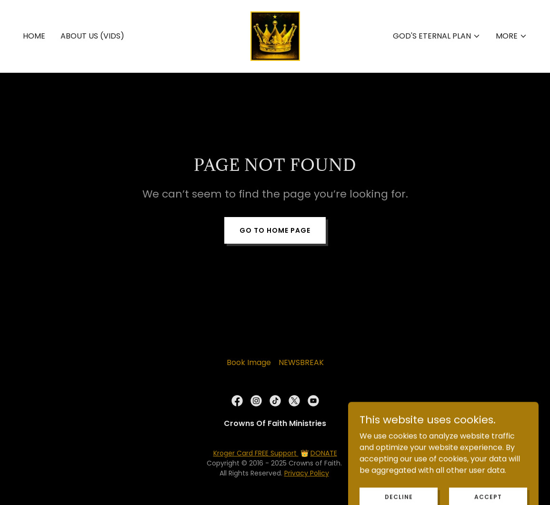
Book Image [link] (249, 362)
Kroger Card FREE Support (256, 453)
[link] (275, 35)
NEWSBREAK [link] (301, 362)
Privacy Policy (306, 473)
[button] (436, 36)
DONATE (323, 453)
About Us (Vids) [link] (92, 35)
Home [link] (34, 35)
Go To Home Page (275, 230)
